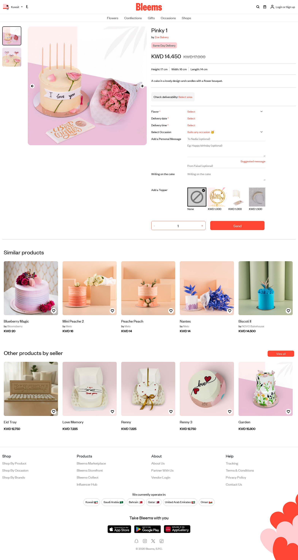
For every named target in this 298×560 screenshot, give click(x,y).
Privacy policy (236, 477)
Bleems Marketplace (91, 463)
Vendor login (160, 477)
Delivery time (160, 125)
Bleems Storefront (90, 470)
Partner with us (162, 470)
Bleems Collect (87, 477)
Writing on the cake (163, 174)
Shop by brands (13, 477)
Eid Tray (10, 421)
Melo (67, 326)
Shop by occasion (15, 470)
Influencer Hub (87, 484)
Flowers (112, 17)
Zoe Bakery (162, 37)
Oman (206, 502)
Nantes (185, 321)
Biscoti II (245, 321)
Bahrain (136, 502)
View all (280, 354)
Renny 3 (186, 421)
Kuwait (92, 502)
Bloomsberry (13, 326)
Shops (186, 17)
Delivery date (160, 118)
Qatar (153, 502)
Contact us (234, 484)
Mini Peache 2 (73, 321)
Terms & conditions (240, 470)
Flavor (155, 111)
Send (237, 225)
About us (158, 463)
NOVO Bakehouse (251, 326)
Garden (244, 421)
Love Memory (73, 421)
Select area (185, 97)
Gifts (151, 17)
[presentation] (32, 85)
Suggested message (253, 161)
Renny (126, 421)
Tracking (232, 463)
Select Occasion (161, 132)
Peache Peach (132, 321)
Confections (133, 17)
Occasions (168, 17)
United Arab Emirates (180, 502)
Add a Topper (159, 190)
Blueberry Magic (16, 321)
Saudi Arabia (113, 502)
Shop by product (14, 463)
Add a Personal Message (166, 139)
